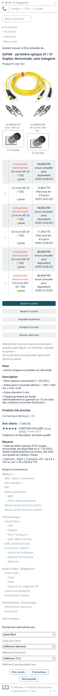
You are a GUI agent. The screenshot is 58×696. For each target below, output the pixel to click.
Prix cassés (18, 672)
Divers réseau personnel (22, 500)
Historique (10, 36)
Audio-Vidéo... (12, 573)
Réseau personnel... (15, 492)
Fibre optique (13, 483)
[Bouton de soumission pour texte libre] (53, 634)
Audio (11, 577)
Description (19, 691)
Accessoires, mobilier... (17, 548)
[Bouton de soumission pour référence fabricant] (53, 646)
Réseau (8, 474)
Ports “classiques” (18, 534)
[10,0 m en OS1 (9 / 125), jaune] (5, 283)
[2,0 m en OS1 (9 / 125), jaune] (5, 215)
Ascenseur (10, 31)
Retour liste (10, 41)
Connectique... (12, 521)
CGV (27, 8)
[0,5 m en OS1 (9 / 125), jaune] (5, 172)
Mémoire (13, 561)
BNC (7, 487)
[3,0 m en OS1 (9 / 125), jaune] (5, 237)
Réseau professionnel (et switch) (23, 509)
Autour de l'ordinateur (21, 552)
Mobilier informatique (20, 557)
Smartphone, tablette (16, 595)
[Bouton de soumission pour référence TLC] (53, 658)
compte (15, 9)
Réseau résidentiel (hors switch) (22, 505)
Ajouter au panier (29, 303)
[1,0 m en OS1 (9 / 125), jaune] (5, 194)
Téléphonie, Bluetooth (17, 591)
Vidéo (11, 582)
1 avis (33, 691)
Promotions (39, 672)
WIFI (10, 496)
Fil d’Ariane (11, 27)
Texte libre (8, 640)
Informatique (11, 517)
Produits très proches (39, 687)
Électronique (10, 618)
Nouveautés (29, 679)
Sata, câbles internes (20, 539)
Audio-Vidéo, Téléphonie (18, 569)
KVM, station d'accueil (17, 543)
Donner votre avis (29, 334)
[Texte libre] (26, 634)
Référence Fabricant (14, 652)
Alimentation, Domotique (19, 602)
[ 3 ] (32, 416)
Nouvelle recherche (29, 319)
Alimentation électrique (18, 606)
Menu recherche (14, 19)
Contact (38, 8)
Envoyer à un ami (29, 327)
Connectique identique (15, 416)
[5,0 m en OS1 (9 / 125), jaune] (5, 259)
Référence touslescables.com (19, 664)
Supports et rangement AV (23, 586)
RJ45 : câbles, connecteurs (19, 478)
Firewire (12, 530)
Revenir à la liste (29, 311)
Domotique (11, 611)
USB (10, 525)
